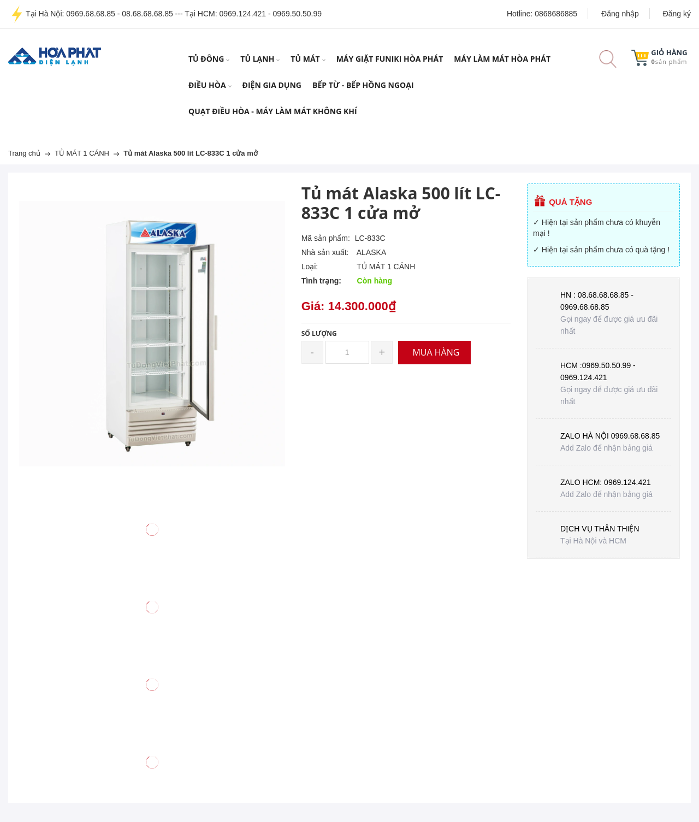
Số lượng (319, 333)
